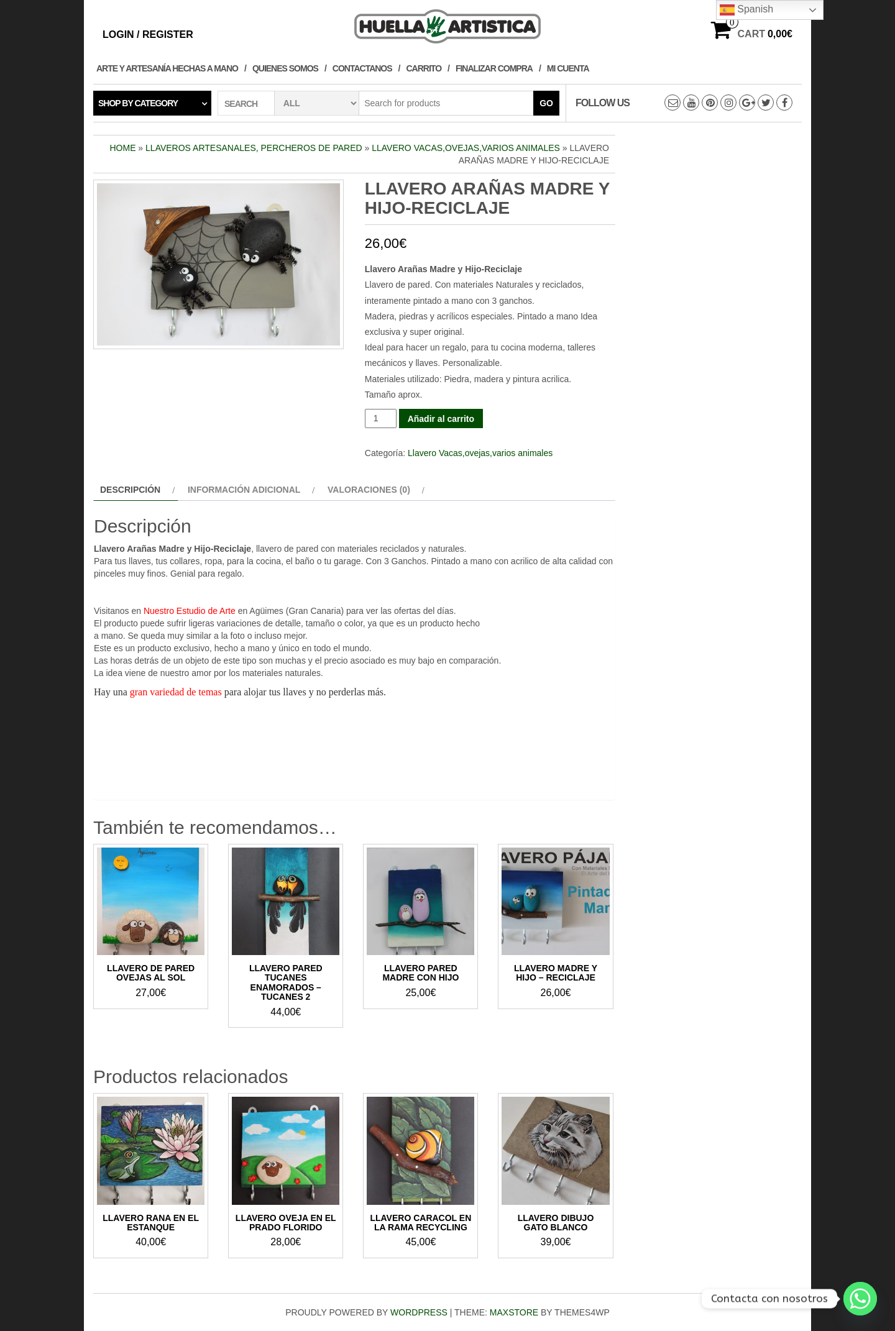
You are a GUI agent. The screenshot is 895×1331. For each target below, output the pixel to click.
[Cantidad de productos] (381, 418)
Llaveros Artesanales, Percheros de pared (253, 148)
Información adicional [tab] (244, 490)
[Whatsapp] (860, 1298)
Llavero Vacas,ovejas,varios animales (466, 148)
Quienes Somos (285, 68)
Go (546, 103)
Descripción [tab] (130, 490)
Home (122, 148)
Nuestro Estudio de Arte (190, 611)
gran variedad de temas (176, 692)
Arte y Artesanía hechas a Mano (167, 68)
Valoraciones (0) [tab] (369, 490)
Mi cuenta (568, 68)
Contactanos (362, 68)
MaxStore (514, 1312)
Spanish (746, 9)
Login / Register (148, 34)
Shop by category (138, 103)
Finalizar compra (494, 68)
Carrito (424, 68)
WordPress (419, 1312)
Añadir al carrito (441, 419)
